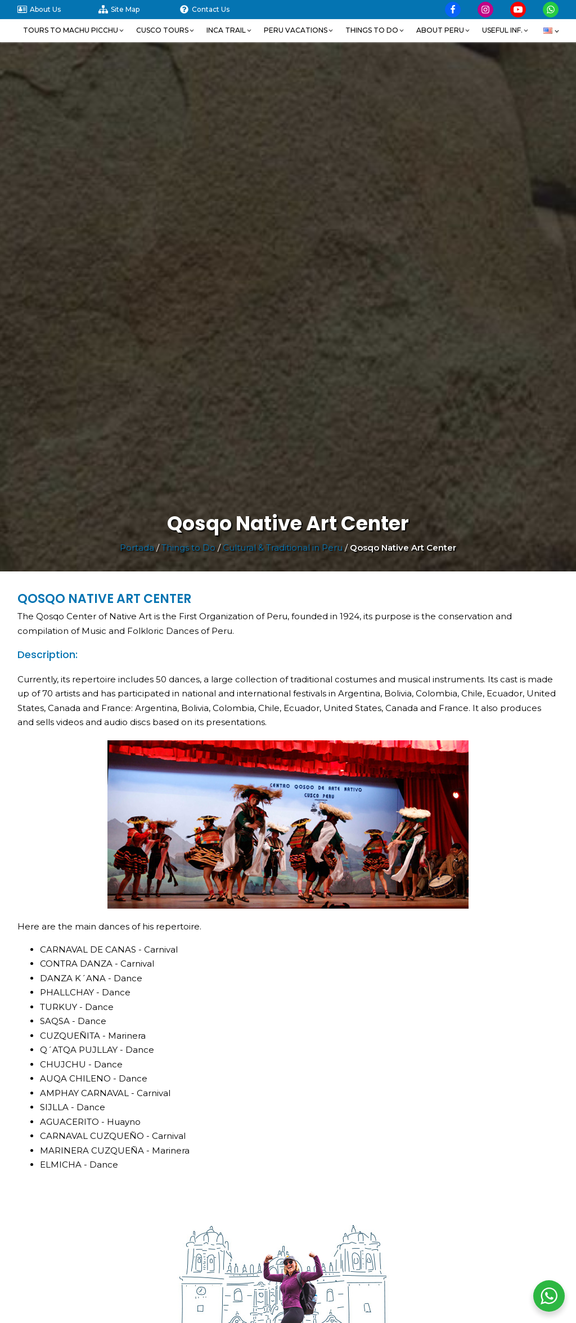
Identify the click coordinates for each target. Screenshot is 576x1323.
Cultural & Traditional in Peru (283, 547)
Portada (137, 547)
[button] (73, 30)
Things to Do (188, 547)
